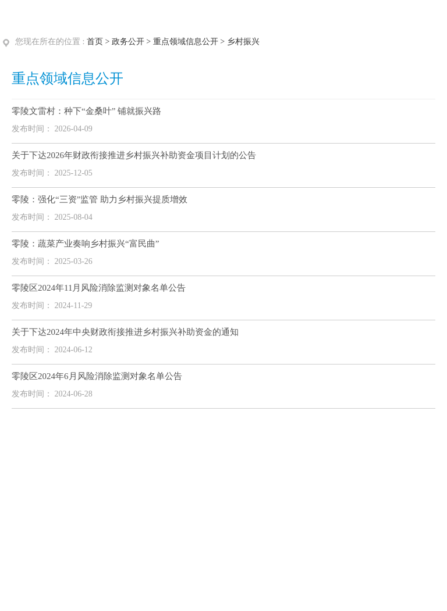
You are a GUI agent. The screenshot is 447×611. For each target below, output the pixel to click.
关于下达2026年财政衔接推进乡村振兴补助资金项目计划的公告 (134, 155)
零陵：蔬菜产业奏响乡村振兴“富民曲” (85, 243)
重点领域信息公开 (185, 41)
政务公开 (128, 41)
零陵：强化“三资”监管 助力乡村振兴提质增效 (99, 199)
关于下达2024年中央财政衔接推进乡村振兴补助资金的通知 (125, 332)
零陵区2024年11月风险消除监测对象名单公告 (99, 287)
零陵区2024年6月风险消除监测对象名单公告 (97, 376)
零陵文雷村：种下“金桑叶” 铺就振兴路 (86, 111)
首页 (95, 41)
